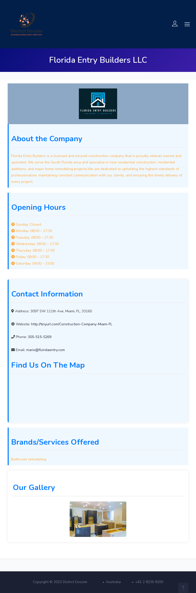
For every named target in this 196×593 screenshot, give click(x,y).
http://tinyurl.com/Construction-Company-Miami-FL (71, 324)
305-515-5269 (39, 336)
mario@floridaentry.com (45, 349)
